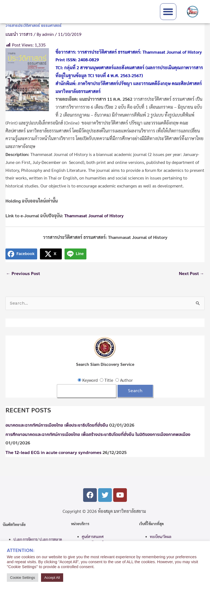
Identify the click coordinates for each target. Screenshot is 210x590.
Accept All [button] (52, 577)
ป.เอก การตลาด (50, 539)
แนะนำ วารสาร (19, 34)
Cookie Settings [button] (22, 577)
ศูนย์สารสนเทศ (93, 536)
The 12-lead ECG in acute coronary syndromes (53, 452)
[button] (168, 11)
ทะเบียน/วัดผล (160, 536)
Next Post (191, 273)
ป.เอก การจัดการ (25, 539)
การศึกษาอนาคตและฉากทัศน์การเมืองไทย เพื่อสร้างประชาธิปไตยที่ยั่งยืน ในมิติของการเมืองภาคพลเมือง (97, 434)
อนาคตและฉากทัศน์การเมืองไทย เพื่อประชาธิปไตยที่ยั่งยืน (56, 425)
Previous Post (23, 273)
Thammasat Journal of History (94, 215)
